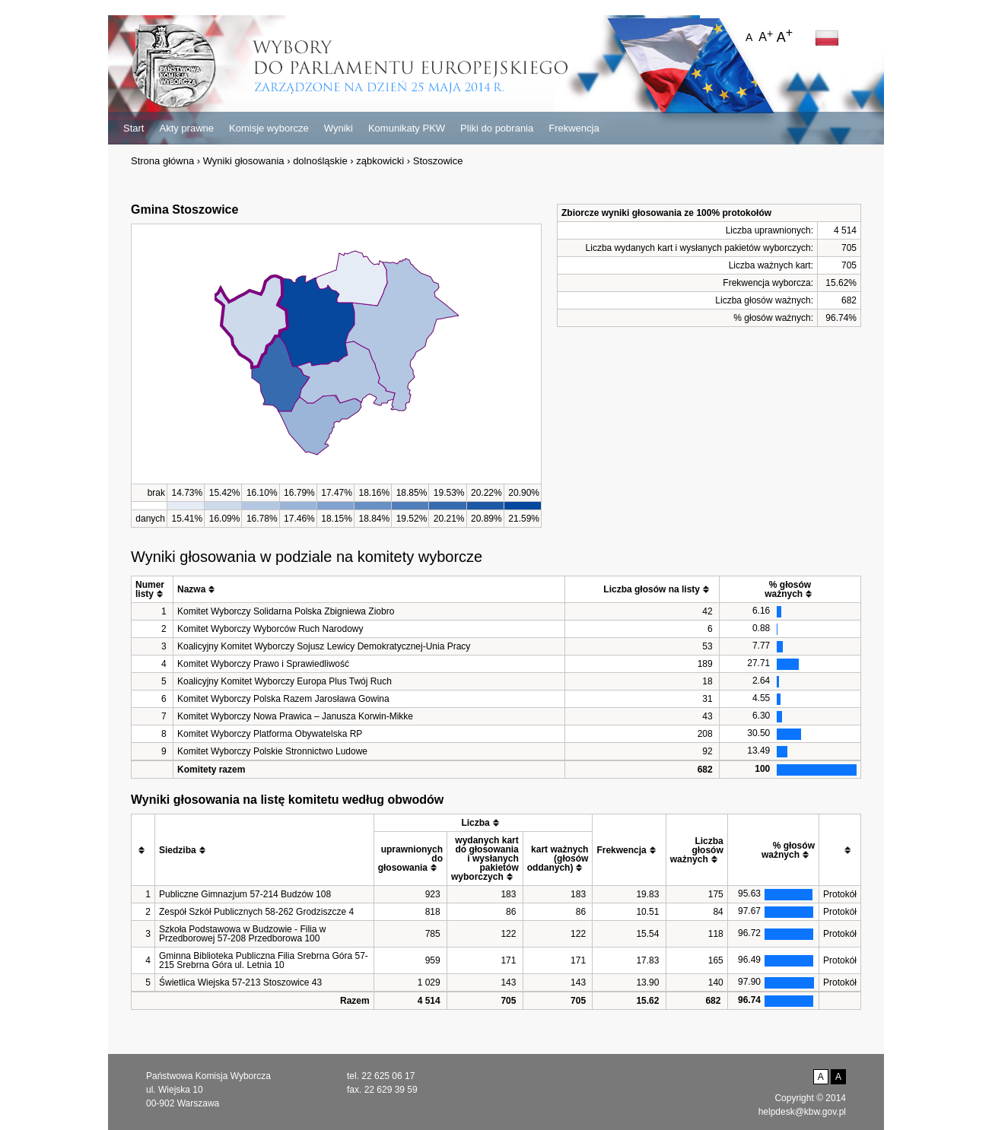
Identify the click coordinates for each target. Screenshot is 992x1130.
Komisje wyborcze (269, 128)
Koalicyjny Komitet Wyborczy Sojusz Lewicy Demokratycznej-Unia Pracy (323, 646)
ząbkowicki (380, 161)
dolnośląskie (320, 161)
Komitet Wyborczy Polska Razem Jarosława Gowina (283, 699)
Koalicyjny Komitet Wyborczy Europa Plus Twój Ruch (284, 681)
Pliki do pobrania (496, 128)
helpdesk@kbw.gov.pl (802, 1111)
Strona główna (162, 161)
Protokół (840, 894)
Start (133, 128)
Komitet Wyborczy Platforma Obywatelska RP (269, 733)
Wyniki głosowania (244, 161)
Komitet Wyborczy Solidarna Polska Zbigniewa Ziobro (285, 611)
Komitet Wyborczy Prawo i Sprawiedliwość (263, 664)
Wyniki (338, 128)
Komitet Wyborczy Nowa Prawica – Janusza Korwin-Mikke (295, 716)
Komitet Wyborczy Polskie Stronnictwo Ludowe (272, 751)
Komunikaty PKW (406, 128)
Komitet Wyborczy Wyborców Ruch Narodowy (270, 629)
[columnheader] (152, 589)
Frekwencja (573, 128)
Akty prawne (186, 128)
